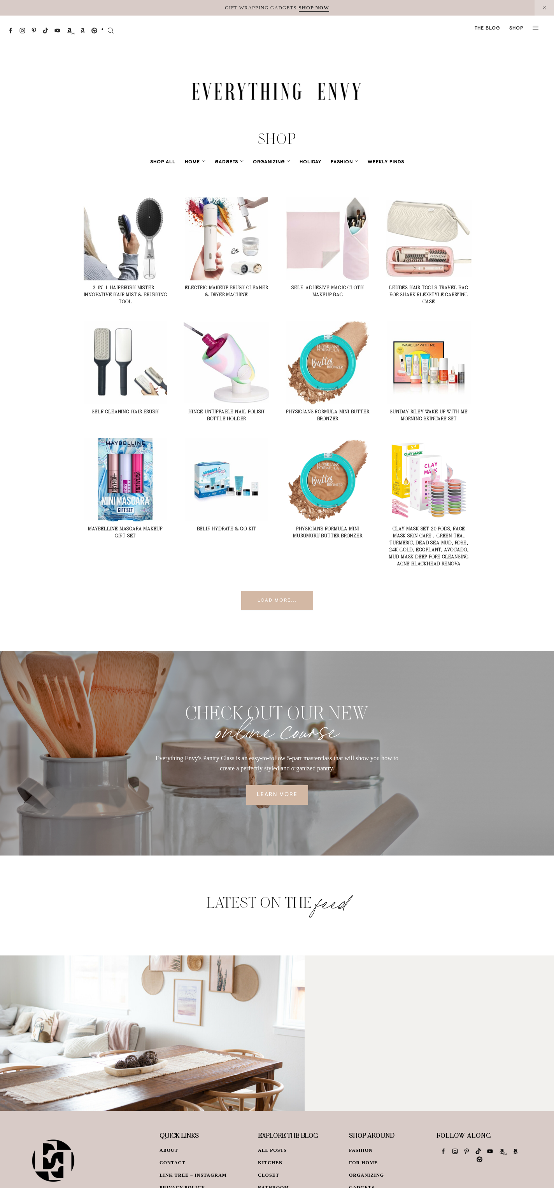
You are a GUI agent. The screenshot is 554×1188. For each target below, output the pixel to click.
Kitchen (270, 1162)
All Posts (272, 1150)
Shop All (173, 162)
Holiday (305, 162)
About (169, 1150)
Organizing (269, 162)
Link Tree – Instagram (193, 1175)
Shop (516, 28)
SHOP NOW (314, 7)
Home (203, 162)
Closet (268, 1175)
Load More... (277, 600)
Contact (172, 1162)
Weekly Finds (375, 162)
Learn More (277, 795)
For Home (363, 1162)
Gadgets (232, 162)
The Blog (487, 28)
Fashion (336, 162)
